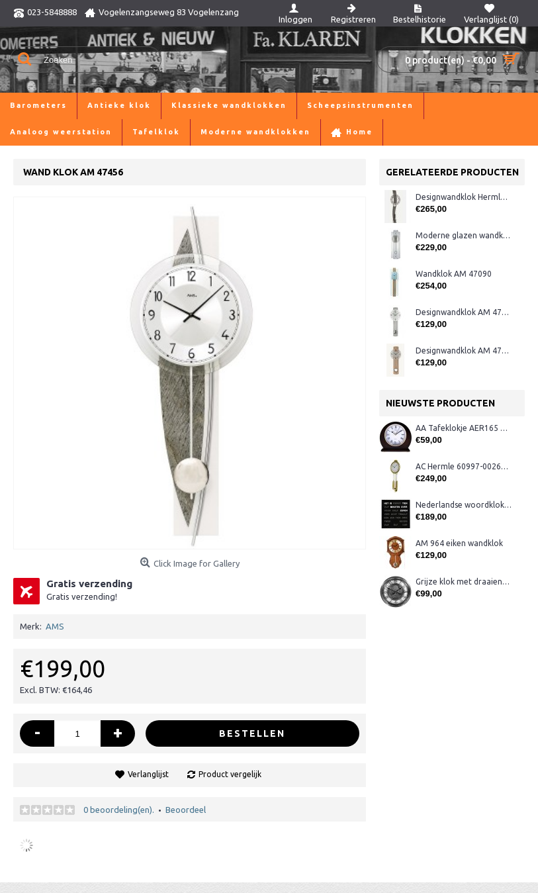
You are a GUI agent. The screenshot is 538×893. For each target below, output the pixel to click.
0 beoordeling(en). (118, 809)
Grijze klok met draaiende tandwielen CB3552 (464, 581)
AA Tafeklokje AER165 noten (464, 428)
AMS (55, 626)
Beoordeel (185, 809)
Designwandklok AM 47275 (464, 312)
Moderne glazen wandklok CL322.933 (464, 235)
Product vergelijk (230, 774)
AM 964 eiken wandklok (459, 543)
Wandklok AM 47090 (454, 273)
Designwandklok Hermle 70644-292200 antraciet (464, 197)
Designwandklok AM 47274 (464, 350)
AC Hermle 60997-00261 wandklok (464, 466)
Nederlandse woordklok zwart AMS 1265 (464, 504)
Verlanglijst (148, 774)
